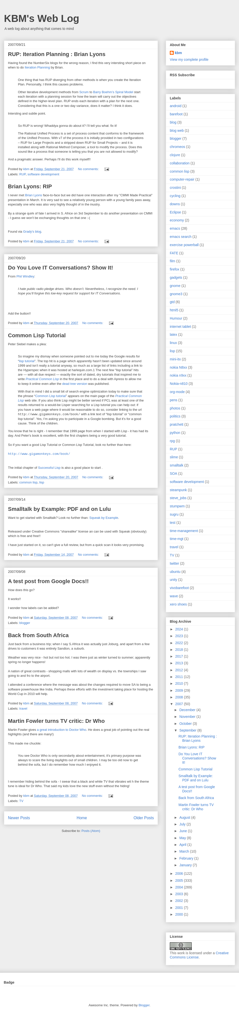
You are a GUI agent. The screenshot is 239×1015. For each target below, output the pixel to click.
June (183, 831)
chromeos (177, 147)
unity (173, 580)
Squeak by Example (103, 518)
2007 (179, 704)
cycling (175, 196)
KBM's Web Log (41, 18)
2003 (179, 894)
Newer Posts (19, 818)
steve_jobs (178, 498)
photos (175, 408)
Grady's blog (32, 231)
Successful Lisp (49, 468)
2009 (179, 690)
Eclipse (175, 212)
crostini (175, 188)
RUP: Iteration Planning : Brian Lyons (57, 54)
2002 (179, 901)
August (185, 817)
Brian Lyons (33, 195)
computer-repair (182, 179)
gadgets (176, 277)
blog (173, 122)
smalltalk (176, 465)
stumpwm (177, 506)
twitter (174, 563)
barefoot (176, 114)
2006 (179, 874)
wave (174, 596)
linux (173, 343)
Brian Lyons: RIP (30, 186)
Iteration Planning (37, 67)
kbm (178, 53)
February (186, 858)
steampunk (178, 490)
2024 (179, 629)
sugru (174, 514)
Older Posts (144, 818)
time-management (184, 531)
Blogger (143, 1005)
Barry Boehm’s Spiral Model (113, 92)
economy (177, 220)
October (186, 724)
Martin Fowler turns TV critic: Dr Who (56, 721)
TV (21, 801)
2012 (179, 670)
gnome (175, 286)
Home (82, 818)
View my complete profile (189, 60)
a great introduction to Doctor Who (61, 730)
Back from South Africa (38, 635)
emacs (175, 228)
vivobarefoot (179, 588)
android (175, 106)
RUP (22, 174)
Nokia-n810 (179, 384)
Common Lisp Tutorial (37, 335)
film (172, 261)
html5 (174, 310)
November (187, 717)
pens (173, 400)
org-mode (177, 392)
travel (23, 708)
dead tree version (74, 384)
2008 (179, 697)
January (186, 865)
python (175, 433)
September (188, 730)
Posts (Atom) (90, 831)
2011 (179, 677)
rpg (172, 441)
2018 (179, 650)
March (184, 851)
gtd (172, 302)
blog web (177, 131)
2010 (179, 683)
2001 (179, 908)
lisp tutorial (26, 361)
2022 (179, 643)
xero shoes (178, 604)
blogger (24, 623)
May (183, 838)
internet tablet (180, 327)
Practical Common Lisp (42, 379)
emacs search (180, 237)
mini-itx (175, 359)
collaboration (179, 163)
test (173, 523)
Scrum (84, 92)
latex (173, 335)
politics (175, 416)
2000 (179, 914)
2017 (179, 656)
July (182, 824)
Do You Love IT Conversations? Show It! (60, 268)
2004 (179, 887)
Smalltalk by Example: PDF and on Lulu (59, 509)
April (183, 845)
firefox (174, 269)
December (187, 710)
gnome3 (176, 294)
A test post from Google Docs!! (48, 581)
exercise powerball (184, 245)
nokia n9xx (178, 375)
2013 (179, 663)
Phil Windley (25, 276)
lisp (41, 482)
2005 (179, 880)
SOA (173, 473)
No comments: (89, 169)
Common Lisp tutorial (50, 396)
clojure (175, 155)
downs (175, 204)
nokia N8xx (178, 367)
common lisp (28, 482)
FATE (174, 253)
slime (174, 457)
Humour (176, 318)
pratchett (176, 424)
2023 (179, 636)
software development (43, 174)
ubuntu (175, 572)
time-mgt (176, 539)
